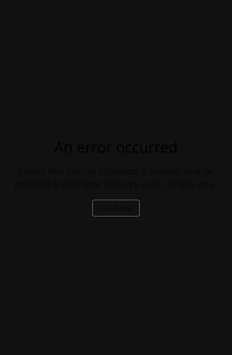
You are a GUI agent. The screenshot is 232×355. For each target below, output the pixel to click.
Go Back (116, 208)
